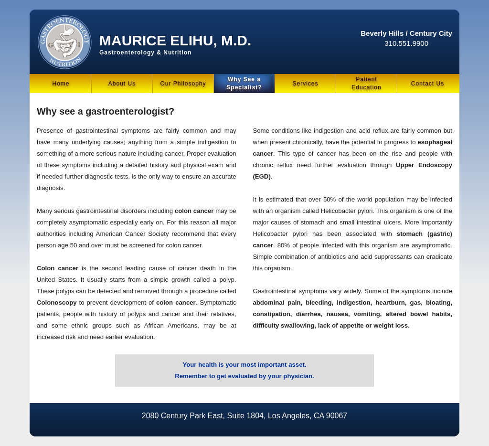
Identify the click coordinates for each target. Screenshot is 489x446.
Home (60, 83)
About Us (122, 83)
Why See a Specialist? (244, 83)
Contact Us (427, 83)
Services (305, 83)
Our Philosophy (183, 83)
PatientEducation (366, 83)
